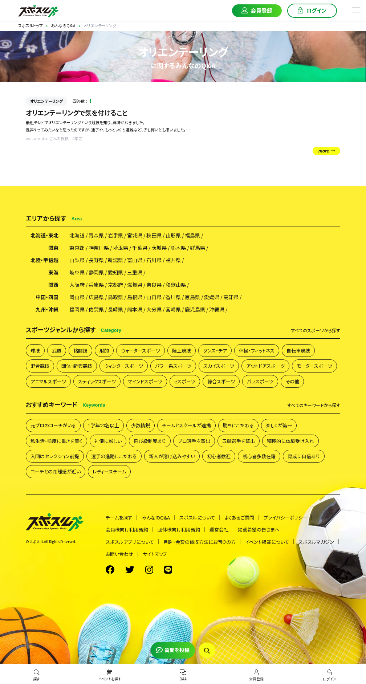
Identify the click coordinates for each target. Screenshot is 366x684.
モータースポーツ (314, 365)
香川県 (173, 297)
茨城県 (159, 247)
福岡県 (77, 309)
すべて (315, 330)
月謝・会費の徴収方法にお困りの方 (199, 541)
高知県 (231, 297)
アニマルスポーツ (48, 381)
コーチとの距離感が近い (55, 471)
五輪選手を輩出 (238, 440)
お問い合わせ (119, 553)
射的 (104, 350)
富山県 (134, 259)
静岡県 (96, 272)
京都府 (115, 284)
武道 (56, 350)
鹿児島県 (195, 309)
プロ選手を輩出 (194, 440)
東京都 (77, 247)
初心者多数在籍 (259, 456)
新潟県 (115, 259)
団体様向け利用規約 (179, 529)
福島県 (192, 235)
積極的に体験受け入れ (290, 440)
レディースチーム (109, 471)
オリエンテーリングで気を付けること (76, 112)
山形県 (173, 235)
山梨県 (77, 259)
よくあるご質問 (239, 517)
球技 (35, 350)
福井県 (173, 259)
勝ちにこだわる (238, 425)
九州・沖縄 (47, 309)
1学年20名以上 (103, 425)
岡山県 (77, 297)
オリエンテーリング (46, 101)
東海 (53, 272)
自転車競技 (298, 350)
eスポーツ (184, 381)
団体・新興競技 (76, 365)
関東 (53, 247)
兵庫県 (96, 284)
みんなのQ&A (156, 517)
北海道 (77, 235)
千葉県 (139, 247)
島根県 (134, 297)
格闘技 (80, 350)
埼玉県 (120, 247)
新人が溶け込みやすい (172, 456)
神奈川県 (99, 247)
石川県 (154, 259)
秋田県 (154, 235)
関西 (53, 284)
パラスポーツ (260, 381)
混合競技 (39, 365)
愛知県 (115, 272)
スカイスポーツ (218, 365)
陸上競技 (181, 350)
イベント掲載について (267, 541)
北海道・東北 (44, 235)
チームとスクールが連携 (186, 425)
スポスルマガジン (316, 541)
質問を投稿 (173, 650)
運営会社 (219, 529)
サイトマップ (155, 553)
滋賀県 (134, 284)
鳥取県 (115, 297)
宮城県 (134, 235)
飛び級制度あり (150, 440)
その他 (292, 381)
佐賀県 (96, 309)
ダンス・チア (215, 350)
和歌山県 (176, 284)
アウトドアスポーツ (265, 365)
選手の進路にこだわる (114, 456)
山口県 (154, 297)
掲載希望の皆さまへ (259, 529)
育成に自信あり (304, 456)
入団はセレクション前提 (54, 456)
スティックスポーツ (97, 381)
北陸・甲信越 (44, 259)
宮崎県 (173, 309)
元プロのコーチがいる (53, 425)
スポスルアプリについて (130, 541)
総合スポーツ (221, 381)
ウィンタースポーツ (123, 365)
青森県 (96, 235)
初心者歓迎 (219, 456)
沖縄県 (216, 309)
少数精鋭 (140, 425)
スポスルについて (197, 517)
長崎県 (115, 309)
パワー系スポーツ (173, 365)
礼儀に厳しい (108, 440)
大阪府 (77, 284)
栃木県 (178, 247)
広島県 (96, 297)
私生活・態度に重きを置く (56, 440)
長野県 (96, 259)
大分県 (154, 309)
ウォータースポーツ (140, 350)
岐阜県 (77, 272)
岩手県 (115, 235)
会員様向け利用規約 (127, 529)
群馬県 (197, 247)
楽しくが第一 (279, 425)
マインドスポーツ (145, 381)
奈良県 (154, 284)
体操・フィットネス (256, 350)
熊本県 (134, 309)
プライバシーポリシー (285, 517)
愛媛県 (211, 297)
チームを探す (119, 517)
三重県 (134, 272)
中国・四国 (47, 297)
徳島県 (192, 297)
